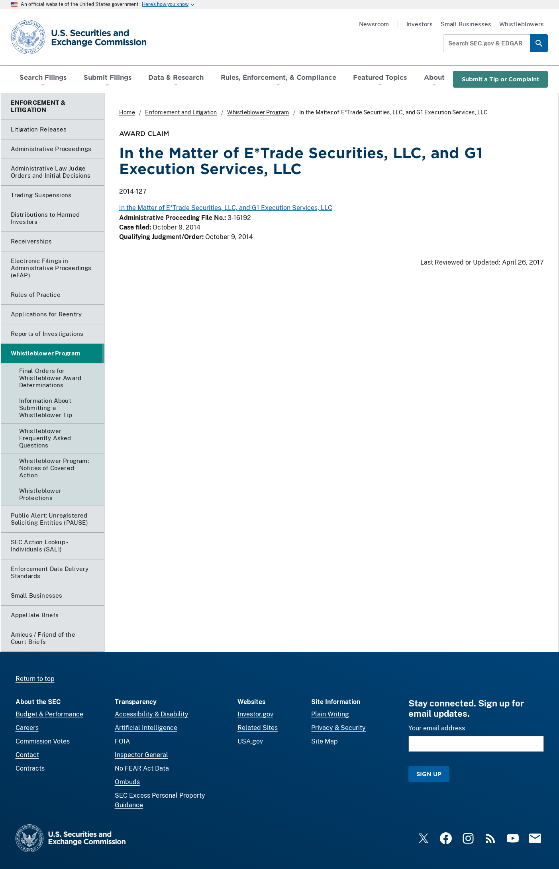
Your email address (436, 728)
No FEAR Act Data (142, 768)
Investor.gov (255, 714)
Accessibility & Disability (151, 714)
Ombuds (127, 782)
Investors (419, 24)
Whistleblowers (521, 24)
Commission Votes (43, 741)
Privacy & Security (338, 728)
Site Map (324, 741)
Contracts (30, 768)
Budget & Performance (49, 714)
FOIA (122, 741)
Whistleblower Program (258, 112)
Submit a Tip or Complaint (500, 79)
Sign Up (428, 774)
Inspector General (141, 755)
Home (127, 112)
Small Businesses (466, 24)
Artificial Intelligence (146, 728)
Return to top (35, 679)
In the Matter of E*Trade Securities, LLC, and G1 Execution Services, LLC (225, 208)
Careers (27, 728)
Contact (27, 755)
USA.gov (250, 741)
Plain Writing (330, 714)
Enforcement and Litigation (181, 112)
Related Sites (257, 728)
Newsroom (374, 24)
